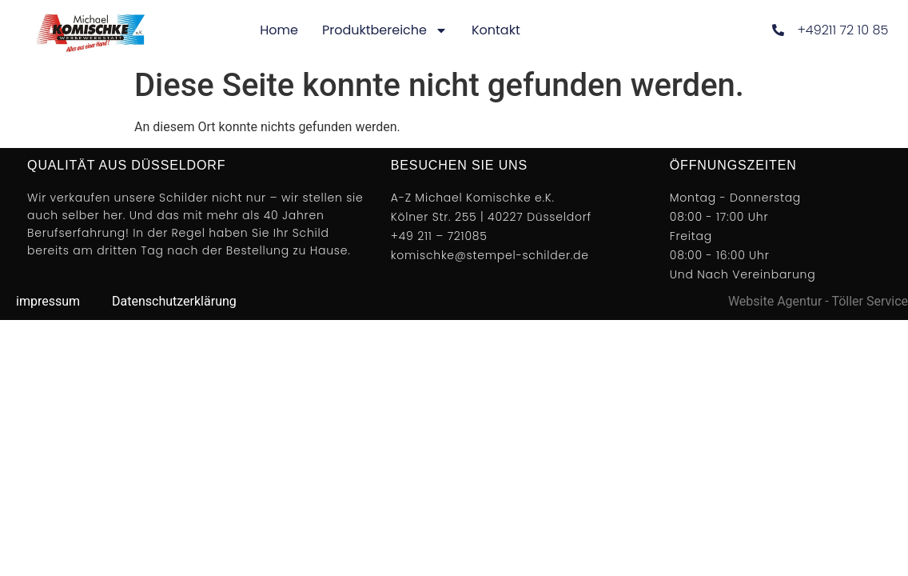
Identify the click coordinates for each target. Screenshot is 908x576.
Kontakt (496, 30)
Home (279, 30)
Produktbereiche (385, 30)
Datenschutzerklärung (174, 301)
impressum (48, 301)
